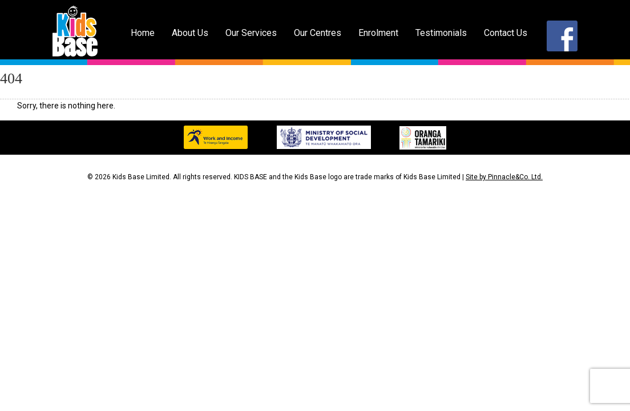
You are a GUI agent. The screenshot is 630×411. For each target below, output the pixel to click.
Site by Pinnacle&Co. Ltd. (504, 177)
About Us (190, 32)
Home (143, 32)
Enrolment (378, 32)
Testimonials (441, 32)
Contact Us (505, 32)
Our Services (251, 32)
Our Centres (317, 32)
